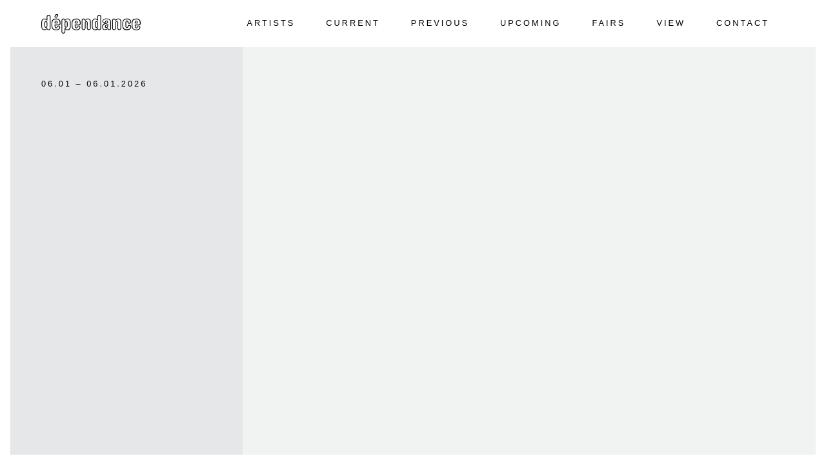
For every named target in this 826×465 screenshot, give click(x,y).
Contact (742, 23)
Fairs (608, 23)
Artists (271, 23)
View (670, 23)
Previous (440, 23)
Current (353, 23)
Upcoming (530, 23)
